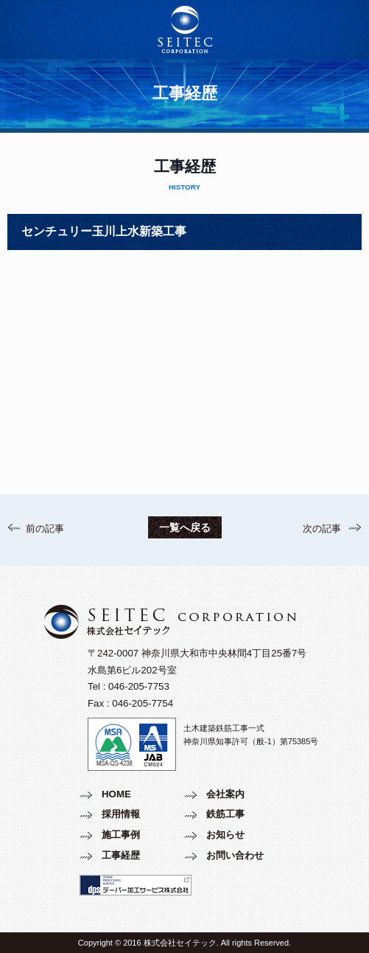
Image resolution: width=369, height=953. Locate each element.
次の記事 (322, 528)
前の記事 (45, 528)
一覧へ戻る (185, 527)
